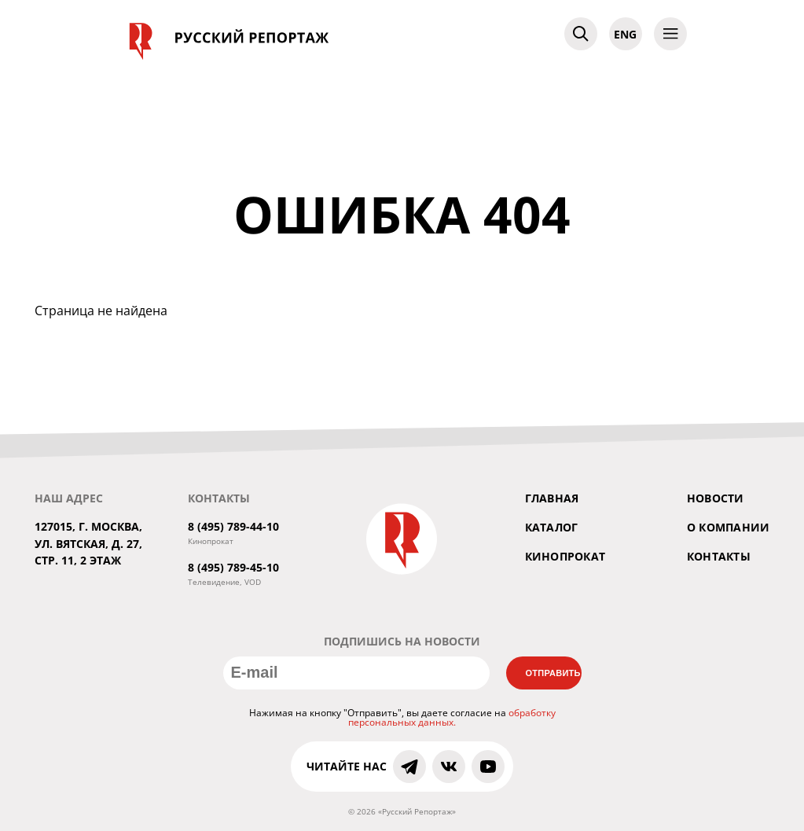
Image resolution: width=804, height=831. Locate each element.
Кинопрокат (565, 556)
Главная (552, 498)
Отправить (553, 673)
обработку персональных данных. (452, 717)
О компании (728, 527)
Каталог (551, 527)
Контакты (719, 556)
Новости (715, 498)
